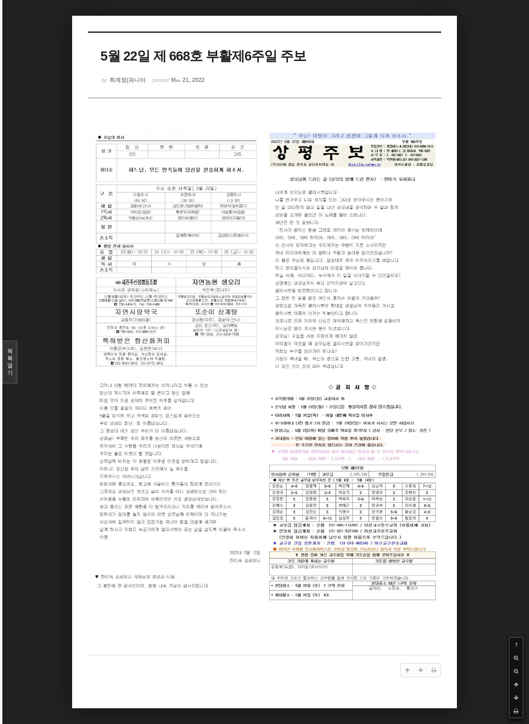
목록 (10, 362)
